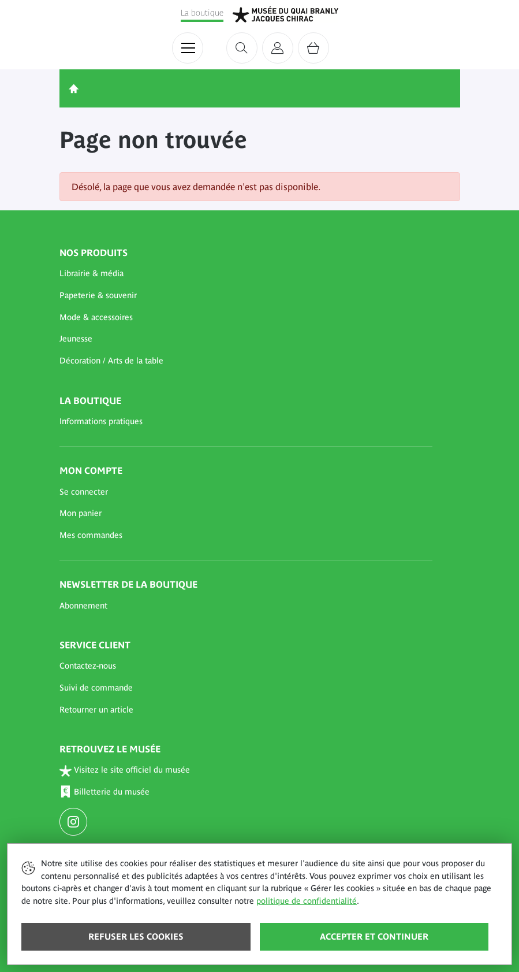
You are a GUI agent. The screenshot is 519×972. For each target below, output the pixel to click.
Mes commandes (90, 535)
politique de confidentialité (306, 901)
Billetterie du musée (104, 792)
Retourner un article (96, 709)
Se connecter (83, 491)
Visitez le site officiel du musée (125, 771)
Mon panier (80, 513)
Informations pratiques (101, 421)
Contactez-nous (87, 665)
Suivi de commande (96, 687)
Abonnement (83, 605)
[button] (245, 274)
